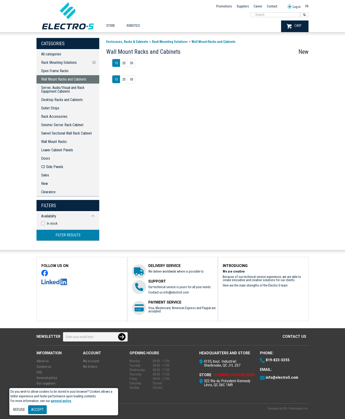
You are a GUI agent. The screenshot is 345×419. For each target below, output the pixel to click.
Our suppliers (46, 383)
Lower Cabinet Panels (57, 150)
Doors (45, 158)
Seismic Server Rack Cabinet (62, 125)
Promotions (224, 6)
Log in (294, 7)
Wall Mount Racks (54, 141)
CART (294, 26)
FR (307, 6)
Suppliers (243, 6)
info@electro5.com (176, 292)
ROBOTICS (133, 25)
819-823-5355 (277, 360)
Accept (37, 409)
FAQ (39, 372)
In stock (52, 223)
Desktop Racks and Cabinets (62, 100)
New (44, 183)
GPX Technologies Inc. (296, 408)
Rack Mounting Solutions (59, 62)
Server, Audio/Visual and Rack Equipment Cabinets (62, 89)
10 (116, 63)
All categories (51, 54)
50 (131, 63)
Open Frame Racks (55, 71)
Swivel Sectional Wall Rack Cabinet (66, 133)
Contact (272, 6)
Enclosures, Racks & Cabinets (127, 42)
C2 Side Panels (52, 167)
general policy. (61, 401)
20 (124, 63)
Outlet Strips (50, 108)
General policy (46, 378)
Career (258, 6)
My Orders (90, 366)
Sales (45, 175)
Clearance (48, 192)
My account (91, 361)
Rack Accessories (54, 116)
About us (42, 361)
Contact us (294, 336)
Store (110, 25)
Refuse (19, 409)
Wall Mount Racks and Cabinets (63, 79)
